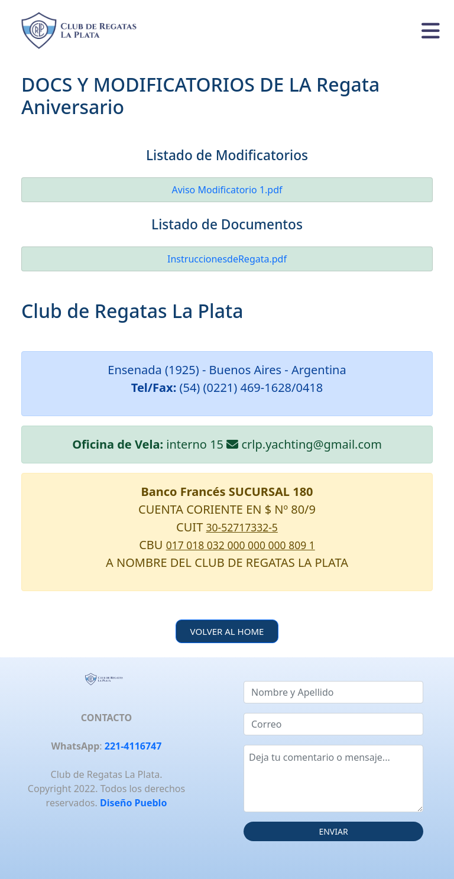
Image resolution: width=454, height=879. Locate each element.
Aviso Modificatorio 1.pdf (226, 189)
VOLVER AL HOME (227, 631)
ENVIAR (333, 831)
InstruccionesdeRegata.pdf (227, 258)
